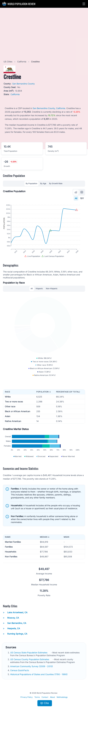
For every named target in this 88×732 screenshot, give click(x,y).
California (22, 61)
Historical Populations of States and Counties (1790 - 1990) (39, 681)
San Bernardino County (23, 83)
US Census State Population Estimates (29, 659)
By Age (43, 183)
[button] (84, 4)
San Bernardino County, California (49, 108)
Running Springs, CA (15, 640)
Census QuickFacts (20, 677)
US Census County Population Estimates (30, 666)
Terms (37, 704)
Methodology (62, 704)
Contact (45, 704)
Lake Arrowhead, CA (15, 619)
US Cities (8, 61)
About (52, 704)
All (76, 198)
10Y (82, 198)
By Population (31, 183)
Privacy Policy (26, 704)
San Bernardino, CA (14, 629)
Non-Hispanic (51, 292)
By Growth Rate (55, 183)
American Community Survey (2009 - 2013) (31, 673)
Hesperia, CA (11, 635)
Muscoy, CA (11, 624)
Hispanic (39, 292)
